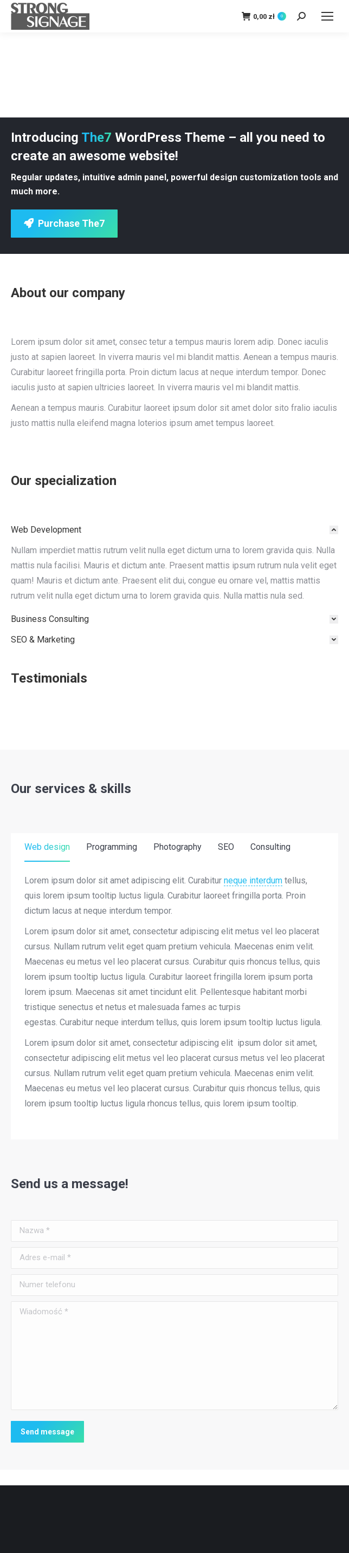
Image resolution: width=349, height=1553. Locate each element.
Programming (111, 847)
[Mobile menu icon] (327, 16)
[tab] (174, 530)
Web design (47, 847)
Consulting (270, 847)
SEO (226, 847)
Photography (177, 847)
